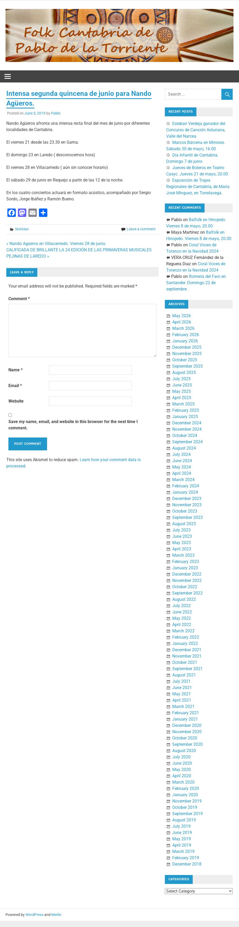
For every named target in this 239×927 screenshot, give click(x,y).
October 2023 (184, 511)
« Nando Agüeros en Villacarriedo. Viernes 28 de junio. (56, 243)
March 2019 (183, 851)
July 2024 (181, 454)
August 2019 (184, 819)
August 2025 (184, 372)
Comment (19, 298)
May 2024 (181, 467)
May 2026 (181, 315)
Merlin (56, 915)
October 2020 (184, 738)
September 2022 (187, 593)
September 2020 (187, 744)
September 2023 (187, 517)
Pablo (55, 113)
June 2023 (182, 536)
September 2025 (187, 366)
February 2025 (185, 410)
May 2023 (181, 542)
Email (15, 385)
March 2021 (183, 706)
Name (15, 369)
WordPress (34, 915)
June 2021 (182, 687)
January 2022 (185, 643)
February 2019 (185, 857)
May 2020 (181, 769)
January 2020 (185, 794)
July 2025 (181, 378)
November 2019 (187, 801)
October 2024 (184, 435)
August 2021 (184, 675)
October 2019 (184, 807)
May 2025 (181, 391)
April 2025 (181, 397)
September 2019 (187, 813)
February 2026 (185, 334)
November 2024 (187, 429)
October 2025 (184, 359)
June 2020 (182, 763)
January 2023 (185, 567)
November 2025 (187, 353)
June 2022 (182, 612)
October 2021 (184, 662)
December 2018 (186, 864)
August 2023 (184, 523)
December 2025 (186, 347)
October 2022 (184, 586)
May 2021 (181, 693)
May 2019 (181, 838)
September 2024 (187, 441)
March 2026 (183, 328)
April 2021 (181, 700)
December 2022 (186, 574)
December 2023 (186, 498)
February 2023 (185, 561)
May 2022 (181, 618)
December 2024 (186, 422)
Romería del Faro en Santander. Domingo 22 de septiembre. (196, 282)
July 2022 (181, 605)
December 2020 (186, 725)
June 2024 (182, 460)
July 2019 (181, 826)
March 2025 (183, 404)
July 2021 (181, 681)
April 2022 (181, 624)
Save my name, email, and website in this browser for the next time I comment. (73, 424)
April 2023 (181, 548)
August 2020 (184, 750)
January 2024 (185, 492)
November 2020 (187, 731)
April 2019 (181, 845)
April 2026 (181, 322)
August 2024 (184, 448)
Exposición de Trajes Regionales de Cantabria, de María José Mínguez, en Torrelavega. (198, 186)
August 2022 (184, 599)
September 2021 (187, 668)
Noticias (22, 229)
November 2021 (187, 656)
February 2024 (185, 485)
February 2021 (185, 712)
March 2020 (183, 782)
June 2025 (182, 385)
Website (16, 401)
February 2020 (185, 788)
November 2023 (187, 504)
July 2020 (181, 756)
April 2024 (181, 473)
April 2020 (181, 775)
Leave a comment (141, 229)
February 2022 (185, 637)
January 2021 (185, 719)
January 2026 (185, 340)
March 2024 (183, 479)
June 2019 (182, 832)
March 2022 (183, 630)
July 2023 (181, 530)
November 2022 (187, 580)
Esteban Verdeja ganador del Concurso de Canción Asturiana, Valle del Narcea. (195, 130)
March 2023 (183, 555)
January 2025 (185, 416)
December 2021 (186, 649)
